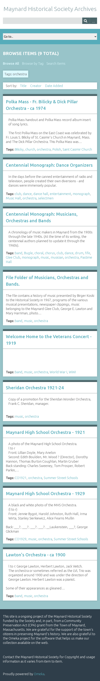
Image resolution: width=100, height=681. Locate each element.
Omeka (39, 674)
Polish (56, 149)
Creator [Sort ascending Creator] (36, 86)
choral (38, 253)
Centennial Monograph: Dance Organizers (49, 165)
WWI (72, 372)
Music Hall (13, 198)
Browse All (11, 63)
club (18, 194)
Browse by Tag (33, 63)
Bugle (28, 253)
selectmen (45, 198)
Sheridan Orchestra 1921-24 (35, 387)
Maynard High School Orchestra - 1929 (45, 493)
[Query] (50, 21)
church (30, 149)
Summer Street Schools (61, 478)
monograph (81, 194)
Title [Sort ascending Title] (23, 86)
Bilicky (19, 149)
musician (57, 257)
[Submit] (86, 21)
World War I (58, 372)
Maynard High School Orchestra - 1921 (45, 432)
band (18, 253)
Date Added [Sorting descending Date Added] (54, 86)
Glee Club (13, 257)
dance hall (40, 194)
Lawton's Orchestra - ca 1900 (35, 554)
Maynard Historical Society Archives (50, 8)
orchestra (44, 149)
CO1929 (21, 539)
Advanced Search (93, 21)
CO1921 (21, 478)
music (45, 257)
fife (87, 253)
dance (27, 194)
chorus (50, 253)
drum (79, 253)
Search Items (56, 63)
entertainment (60, 194)
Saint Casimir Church (77, 149)
